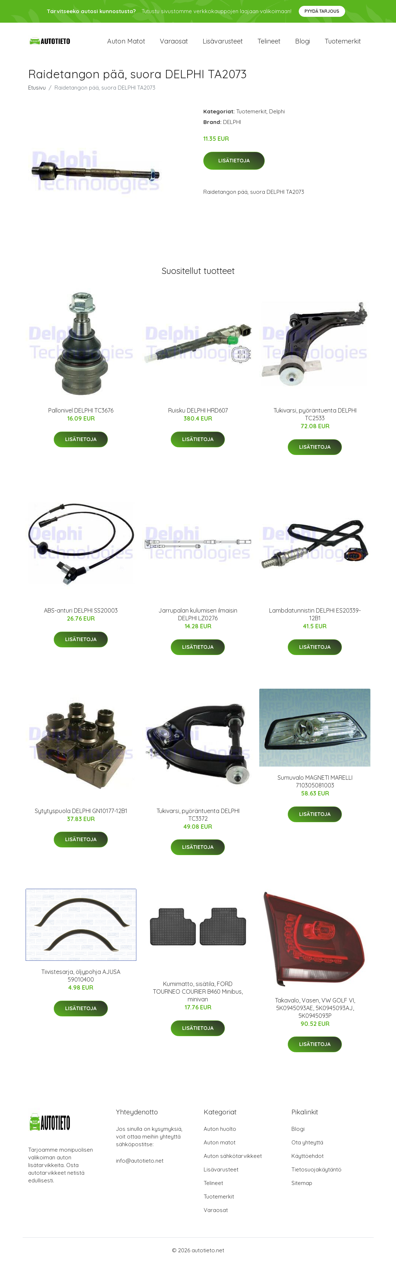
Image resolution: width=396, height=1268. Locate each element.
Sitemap (301, 1188)
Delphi (277, 116)
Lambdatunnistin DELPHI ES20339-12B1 (315, 619)
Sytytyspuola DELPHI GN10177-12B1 (81, 816)
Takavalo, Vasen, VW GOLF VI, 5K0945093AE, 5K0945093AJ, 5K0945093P (315, 1013)
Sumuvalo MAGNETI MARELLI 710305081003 (315, 786)
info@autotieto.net (139, 1165)
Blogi (302, 43)
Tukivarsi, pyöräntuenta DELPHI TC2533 (315, 419)
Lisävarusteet (223, 43)
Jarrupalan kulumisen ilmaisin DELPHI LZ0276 (197, 619)
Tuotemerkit (343, 43)
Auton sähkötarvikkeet (233, 1161)
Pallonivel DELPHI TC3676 (80, 415)
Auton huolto (220, 1133)
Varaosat (174, 43)
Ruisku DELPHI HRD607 (198, 415)
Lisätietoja (234, 165)
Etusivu (37, 92)
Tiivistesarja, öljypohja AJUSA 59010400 (80, 980)
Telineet (268, 43)
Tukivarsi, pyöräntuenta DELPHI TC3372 (198, 819)
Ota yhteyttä (307, 1147)
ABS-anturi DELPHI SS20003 (81, 616)
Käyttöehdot (307, 1161)
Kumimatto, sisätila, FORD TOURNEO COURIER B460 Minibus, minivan (198, 996)
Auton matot (126, 43)
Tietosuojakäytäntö (316, 1174)
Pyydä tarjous (322, 11)
